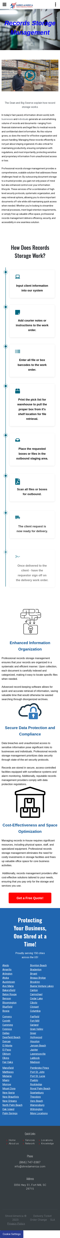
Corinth (6, 1020)
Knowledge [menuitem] (47, 1143)
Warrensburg (37, 1105)
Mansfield (8, 1067)
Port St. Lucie (37, 1076)
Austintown (8, 981)
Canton (34, 990)
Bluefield (7, 1006)
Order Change (38, 1219)
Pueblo (34, 1080)
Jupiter (34, 1049)
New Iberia (8, 1092)
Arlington (7, 973)
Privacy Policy (16, 1223)
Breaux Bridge (38, 977)
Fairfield (34, 1016)
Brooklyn (35, 981)
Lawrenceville (38, 1053)
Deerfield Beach (11, 1037)
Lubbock (35, 1058)
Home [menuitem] (12, 1140)
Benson (6, 998)
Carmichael (36, 994)
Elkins (5, 1058)
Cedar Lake (36, 998)
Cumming (7, 1024)
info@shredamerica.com (30, 1166)
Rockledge (36, 1084)
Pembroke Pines (39, 1067)
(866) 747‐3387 (29, 1162)
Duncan (6, 1041)
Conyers (7, 1016)
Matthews (8, 1072)
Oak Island (8, 1109)
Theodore (35, 1096)
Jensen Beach (38, 1045)
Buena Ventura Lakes (42, 986)
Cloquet (34, 1006)
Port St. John (37, 1072)
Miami (5, 1080)
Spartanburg (37, 1092)
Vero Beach (36, 1100)
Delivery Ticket (42, 1215)
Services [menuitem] (30, 1140)
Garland (34, 1024)
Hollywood (36, 1037)
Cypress (7, 1029)
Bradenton (35, 969)
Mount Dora (8, 1088)
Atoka (5, 977)
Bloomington (9, 1002)
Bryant (33, 973)
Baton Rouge (9, 994)
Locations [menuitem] (47, 1140)
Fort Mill (34, 1020)
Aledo (5, 965)
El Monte (7, 1045)
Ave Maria (8, 986)
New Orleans (9, 1100)
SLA (52, 1219)
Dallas (5, 1033)
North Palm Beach (12, 1105)
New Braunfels (10, 1096)
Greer (33, 1033)
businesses (7, 119)
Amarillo (7, 969)
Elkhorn (6, 1053)
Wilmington (36, 1109)
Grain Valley (36, 1029)
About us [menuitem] (14, 1143)
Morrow (6, 1084)
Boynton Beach (38, 965)
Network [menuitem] (30, 1143)
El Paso (6, 1049)
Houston (35, 1041)
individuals (23, 119)
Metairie (7, 1076)
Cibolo (33, 1002)
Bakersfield (8, 990)
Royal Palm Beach (40, 1088)
